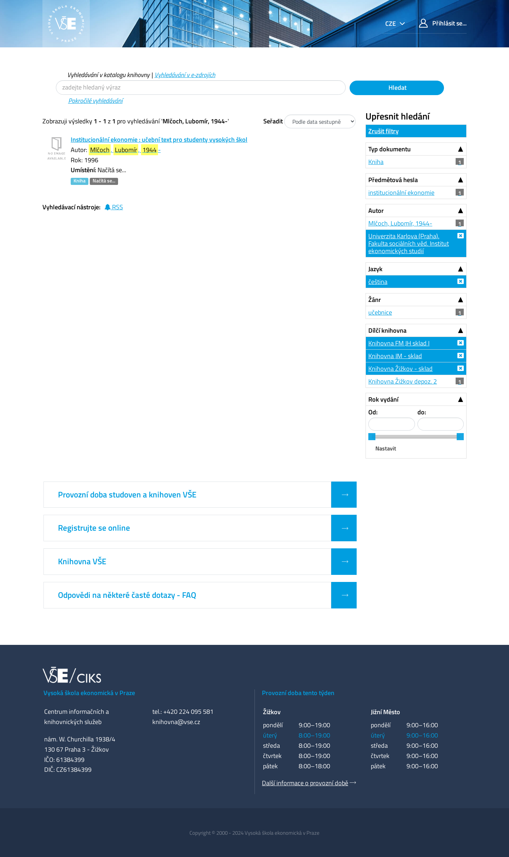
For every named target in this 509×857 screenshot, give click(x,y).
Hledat (396, 87)
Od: (373, 412)
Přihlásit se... (443, 23)
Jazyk (375, 269)
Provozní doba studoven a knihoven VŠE (127, 495)
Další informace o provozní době (305, 783)
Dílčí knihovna (387, 330)
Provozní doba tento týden (298, 693)
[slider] (371, 436)
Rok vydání (383, 399)
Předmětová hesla (393, 180)
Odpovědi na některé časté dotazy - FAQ (127, 595)
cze (391, 23)
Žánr (374, 299)
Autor (376, 210)
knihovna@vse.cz (176, 722)
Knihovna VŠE (82, 561)
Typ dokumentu (389, 149)
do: (421, 412)
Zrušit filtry (383, 131)
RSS (113, 207)
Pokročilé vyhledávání (95, 100)
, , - (125, 149)
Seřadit (273, 121)
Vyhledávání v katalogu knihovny (108, 75)
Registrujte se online (94, 528)
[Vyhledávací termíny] (201, 87)
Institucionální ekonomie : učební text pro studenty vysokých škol (159, 139)
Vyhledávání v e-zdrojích (184, 75)
